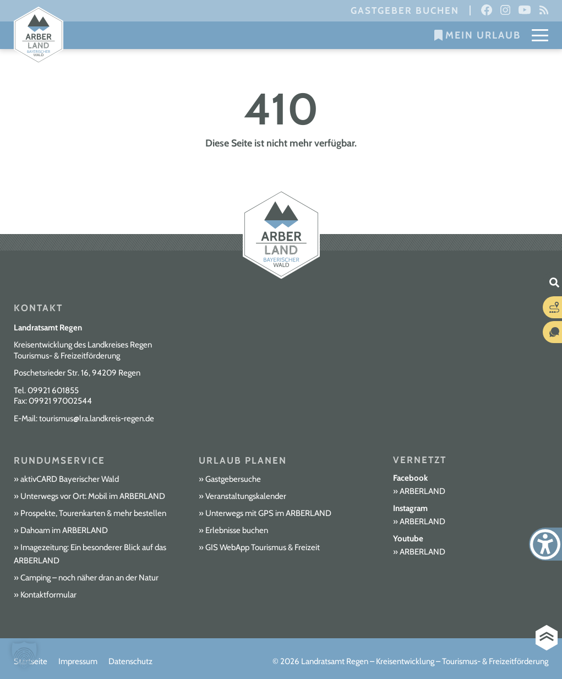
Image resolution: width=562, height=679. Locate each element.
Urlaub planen (243, 460)
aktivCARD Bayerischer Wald (69, 479)
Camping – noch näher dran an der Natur (89, 578)
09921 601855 (53, 390)
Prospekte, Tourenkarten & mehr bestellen (93, 513)
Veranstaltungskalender (245, 496)
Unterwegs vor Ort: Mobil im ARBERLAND (92, 496)
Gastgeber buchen (405, 10)
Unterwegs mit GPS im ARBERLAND (268, 513)
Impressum (77, 661)
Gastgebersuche (233, 479)
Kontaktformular (48, 595)
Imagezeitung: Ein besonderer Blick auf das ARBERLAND (90, 554)
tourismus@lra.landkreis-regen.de (96, 418)
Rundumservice (59, 460)
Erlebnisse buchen (236, 530)
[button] (24, 655)
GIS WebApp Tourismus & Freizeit (262, 547)
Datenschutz (130, 661)
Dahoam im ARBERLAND (64, 530)
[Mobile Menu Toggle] (540, 35)
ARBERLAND (422, 491)
